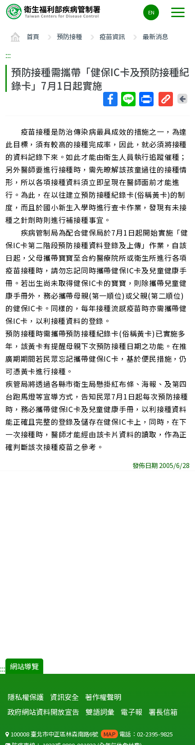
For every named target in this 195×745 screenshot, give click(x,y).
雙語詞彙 (100, 711)
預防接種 (69, 36)
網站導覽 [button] (24, 666)
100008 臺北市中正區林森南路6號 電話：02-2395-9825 (89, 734)
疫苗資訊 (112, 36)
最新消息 (155, 36)
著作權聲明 (103, 696)
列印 (146, 99)
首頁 (33, 36)
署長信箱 (163, 711)
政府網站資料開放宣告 (43, 711)
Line (128, 99)
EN (151, 12)
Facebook (110, 99)
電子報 (131, 711)
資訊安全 (64, 696)
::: (8, 55)
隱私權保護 (26, 696)
